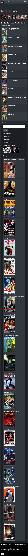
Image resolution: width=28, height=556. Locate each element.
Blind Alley (12, 114)
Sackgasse (6, 199)
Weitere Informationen (6, 551)
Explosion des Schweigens (10, 373)
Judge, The (12, 71)
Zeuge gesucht (13, 29)
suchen (5, 130)
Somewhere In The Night (10, 219)
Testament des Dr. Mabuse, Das (11, 411)
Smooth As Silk (14, 37)
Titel (10, 25)
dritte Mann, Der (8, 504)
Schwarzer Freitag (15, 46)
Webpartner (7, 136)
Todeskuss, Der (7, 392)
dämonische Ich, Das (9, 467)
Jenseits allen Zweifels (9, 258)
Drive (5, 354)
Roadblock (12, 54)
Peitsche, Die (7, 448)
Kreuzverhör (7, 429)
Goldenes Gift (7, 277)
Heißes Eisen (7, 523)
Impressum (6, 139)
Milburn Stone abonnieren (7, 122)
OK (2, 554)
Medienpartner (7, 133)
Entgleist (11, 105)
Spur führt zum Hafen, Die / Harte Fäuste (14, 296)
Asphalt (6, 238)
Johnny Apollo (13, 80)
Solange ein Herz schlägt (10, 314)
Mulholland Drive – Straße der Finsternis (14, 180)
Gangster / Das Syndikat (17, 97)
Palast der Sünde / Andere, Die (11, 486)
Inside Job (12, 88)
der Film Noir (9, 2)
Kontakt (6, 142)
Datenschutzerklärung (9, 145)
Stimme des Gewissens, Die (11, 335)
